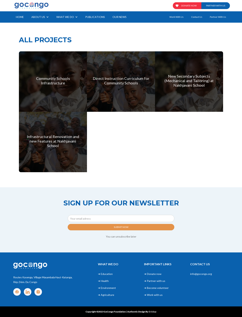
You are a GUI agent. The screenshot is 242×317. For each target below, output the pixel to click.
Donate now (189, 5)
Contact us (196, 16)
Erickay (152, 311)
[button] (40, 17)
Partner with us (215, 5)
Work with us (176, 16)
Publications (95, 17)
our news (119, 17)
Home (20, 17)
